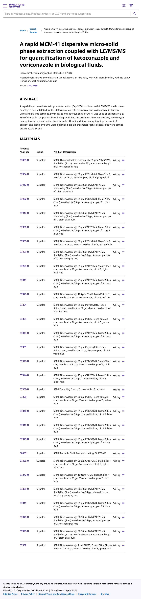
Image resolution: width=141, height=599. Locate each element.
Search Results (33, 30)
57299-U (24, 251)
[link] (10, 594)
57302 (23, 545)
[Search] (134, 13)
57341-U (24, 294)
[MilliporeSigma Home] (16, 6)
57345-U (24, 439)
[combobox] (70, 13)
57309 (23, 318)
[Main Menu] (5, 5)
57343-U (24, 333)
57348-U (24, 517)
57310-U (24, 425)
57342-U (24, 474)
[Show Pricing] (119, 160)
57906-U (24, 227)
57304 (23, 304)
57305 (23, 347)
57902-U (24, 198)
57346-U (24, 410)
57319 (23, 280)
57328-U (24, 488)
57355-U (24, 241)
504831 (24, 453)
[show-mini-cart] (133, 5)
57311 (23, 502)
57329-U (24, 531)
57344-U (24, 375)
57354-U (24, 174)
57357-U (24, 389)
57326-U (24, 361)
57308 (23, 396)
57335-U (24, 460)
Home (22, 30)
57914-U (24, 213)
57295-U (24, 265)
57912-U (24, 184)
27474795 (32, 85)
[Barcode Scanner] (124, 6)
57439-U (24, 160)
